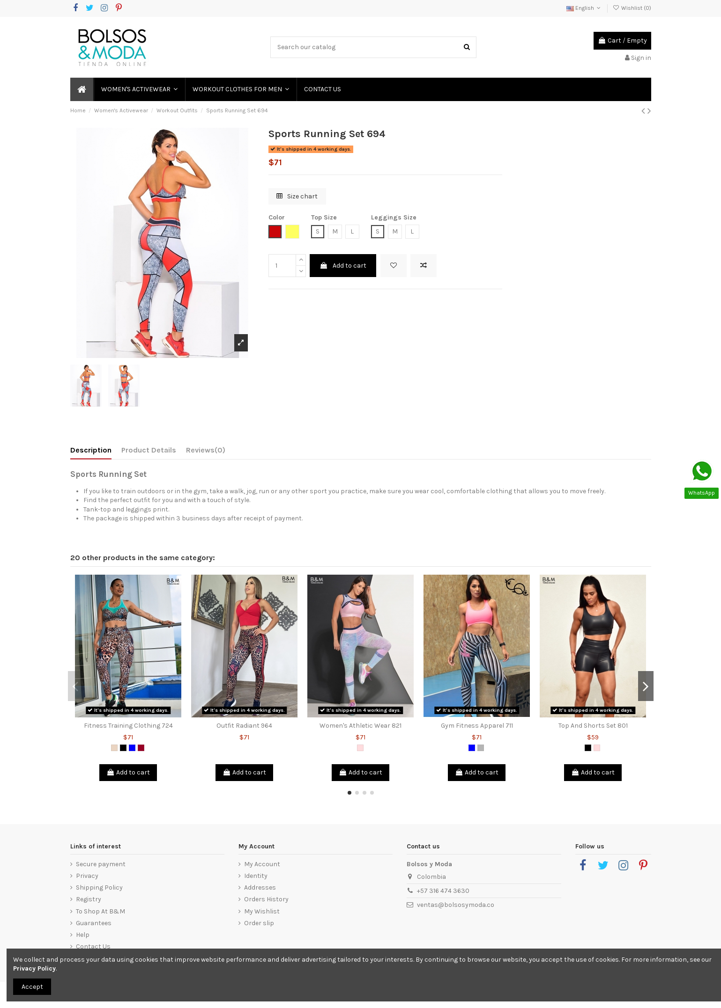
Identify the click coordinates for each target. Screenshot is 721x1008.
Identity (256, 876)
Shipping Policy (99, 887)
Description (90, 450)
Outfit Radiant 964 (244, 726)
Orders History (266, 899)
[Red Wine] (141, 748)
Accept (32, 987)
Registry (88, 899)
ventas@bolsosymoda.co (455, 905)
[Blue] (132, 748)
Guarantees (93, 923)
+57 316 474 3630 (443, 891)
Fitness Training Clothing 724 (128, 726)
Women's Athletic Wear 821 (360, 726)
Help (82, 935)
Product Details (148, 450)
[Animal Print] (114, 748)
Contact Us (93, 946)
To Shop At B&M (100, 911)
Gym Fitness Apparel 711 (477, 726)
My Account (262, 864)
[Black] (123, 748)
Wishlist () (631, 8)
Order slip (259, 923)
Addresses (260, 887)
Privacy (87, 876)
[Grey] (480, 748)
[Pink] (360, 748)
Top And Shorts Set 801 (593, 726)
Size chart (297, 196)
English (584, 8)
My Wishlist (262, 911)
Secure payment (101, 864)
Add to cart (343, 266)
